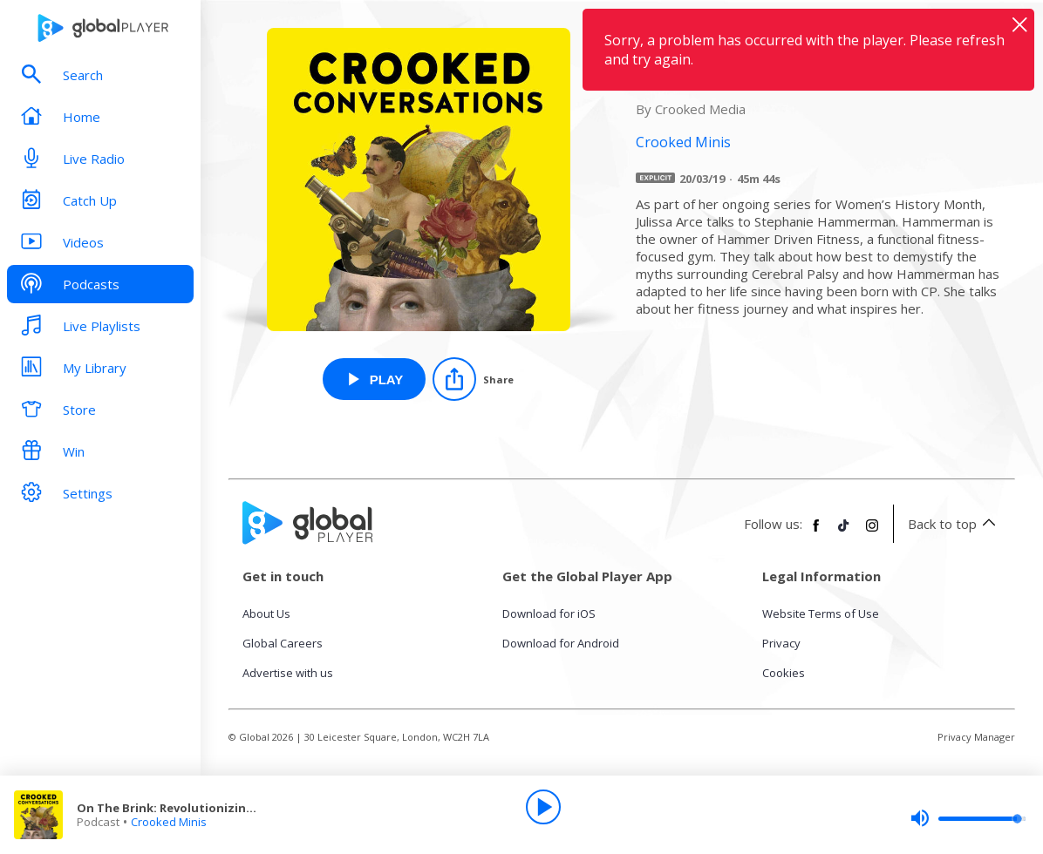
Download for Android (560, 643)
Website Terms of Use (820, 613)
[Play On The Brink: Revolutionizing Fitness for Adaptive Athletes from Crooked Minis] (374, 379)
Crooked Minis (169, 822)
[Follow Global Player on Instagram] (872, 532)
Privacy (781, 643)
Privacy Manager (976, 736)
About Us (266, 613)
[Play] (543, 807)
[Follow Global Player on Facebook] (816, 532)
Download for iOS (549, 613)
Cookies (783, 673)
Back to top (954, 524)
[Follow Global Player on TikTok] (844, 532)
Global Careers (282, 643)
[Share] (473, 379)
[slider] (968, 818)
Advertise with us (287, 673)
